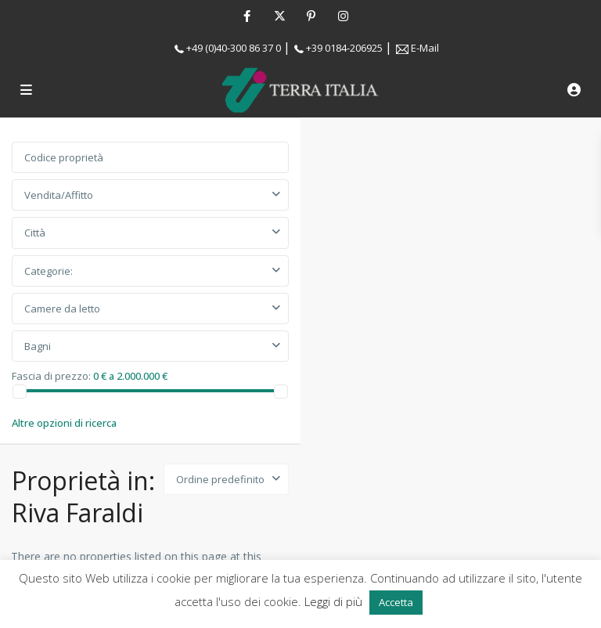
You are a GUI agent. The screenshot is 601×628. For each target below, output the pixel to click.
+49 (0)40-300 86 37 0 (233, 48)
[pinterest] (311, 15)
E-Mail (425, 48)
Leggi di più (334, 601)
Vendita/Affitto (58, 195)
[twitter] (279, 15)
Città (34, 233)
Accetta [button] (396, 602)
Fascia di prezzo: (51, 375)
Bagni (37, 346)
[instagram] (343, 15)
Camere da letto (62, 308)
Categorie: (48, 271)
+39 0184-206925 (344, 48)
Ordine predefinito (220, 479)
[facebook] (247, 15)
